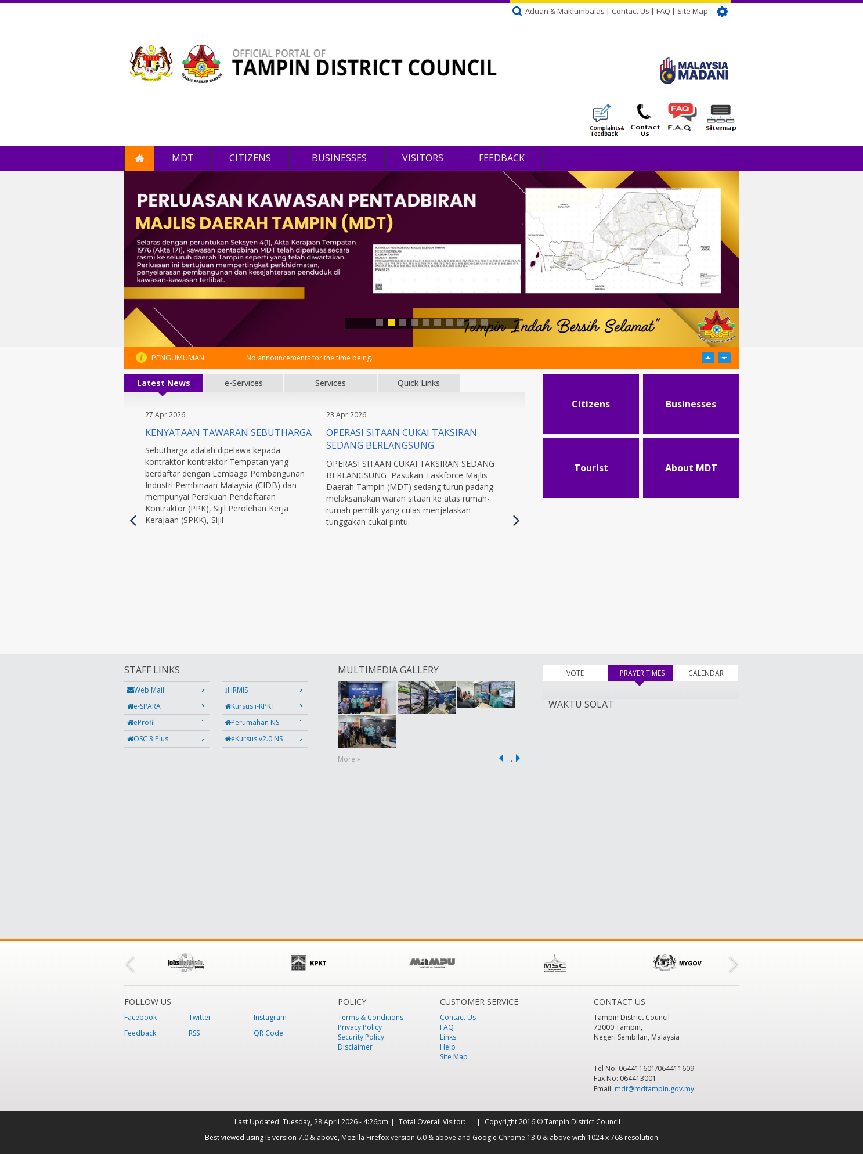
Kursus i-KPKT (250, 706)
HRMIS (236, 690)
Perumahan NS (252, 722)
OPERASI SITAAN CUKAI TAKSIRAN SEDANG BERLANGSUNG (401, 439)
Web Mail (145, 690)
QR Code (268, 1033)
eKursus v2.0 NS (254, 739)
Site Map (692, 11)
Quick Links (419, 382)
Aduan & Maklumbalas (565, 11)
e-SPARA (144, 706)
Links (448, 1037)
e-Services (244, 382)
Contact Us (630, 11)
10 (484, 322)
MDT (183, 158)
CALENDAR (706, 673)
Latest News (163, 382)
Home (139, 158)
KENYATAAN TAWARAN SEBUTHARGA (228, 432)
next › (520, 758)
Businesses (338, 158)
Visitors (422, 158)
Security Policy (361, 1037)
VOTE (575, 673)
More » (349, 759)
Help (448, 1047)
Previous (133, 520)
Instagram (270, 1017)
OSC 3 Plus (147, 739)
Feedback (502, 158)
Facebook (140, 1017)
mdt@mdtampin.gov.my (654, 1089)
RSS (194, 1033)
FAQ (663, 11)
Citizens (250, 158)
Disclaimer (355, 1047)
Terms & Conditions (370, 1017)
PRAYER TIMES (646, 673)
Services (330, 382)
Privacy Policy (360, 1027)
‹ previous (499, 758)
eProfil (141, 722)
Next (516, 520)
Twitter (200, 1017)
